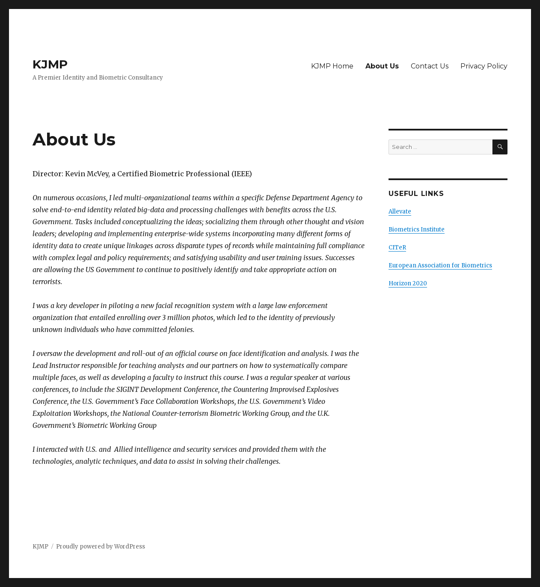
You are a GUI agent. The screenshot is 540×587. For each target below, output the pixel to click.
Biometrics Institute (417, 229)
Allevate (400, 211)
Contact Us (429, 66)
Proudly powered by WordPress (100, 546)
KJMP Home (332, 66)
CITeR (397, 247)
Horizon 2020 (408, 283)
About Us (382, 66)
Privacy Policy (483, 66)
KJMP (50, 64)
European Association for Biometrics (440, 265)
